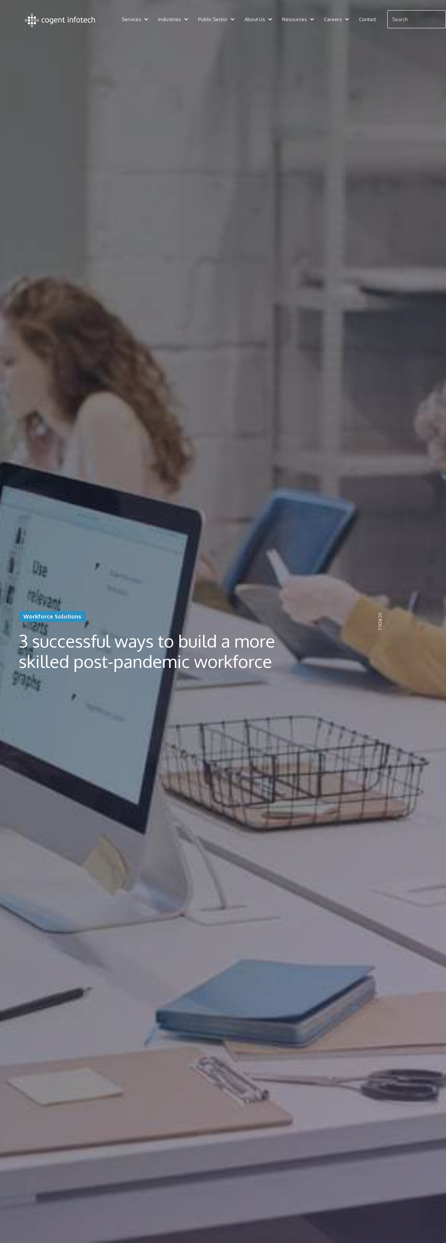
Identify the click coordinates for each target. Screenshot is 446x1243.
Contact (367, 19)
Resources (294, 19)
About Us (254, 19)
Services (131, 19)
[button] (131, 19)
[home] (60, 19)
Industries (169, 19)
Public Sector (213, 19)
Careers (333, 19)
